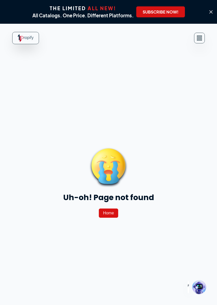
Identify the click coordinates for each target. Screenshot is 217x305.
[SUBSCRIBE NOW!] (160, 11)
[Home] (108, 213)
